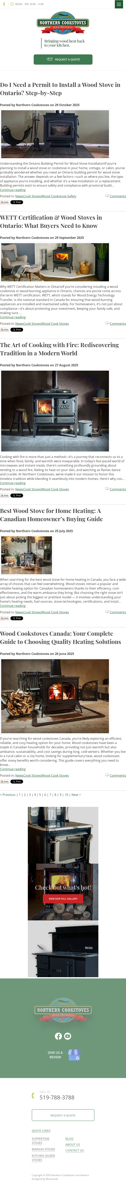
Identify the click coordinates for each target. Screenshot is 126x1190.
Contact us (74, 1153)
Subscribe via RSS (4, 202)
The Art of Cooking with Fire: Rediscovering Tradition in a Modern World (59, 349)
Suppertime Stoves (40, 1143)
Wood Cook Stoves (55, 323)
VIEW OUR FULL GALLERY (63, 898)
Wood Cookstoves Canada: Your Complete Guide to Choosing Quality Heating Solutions (60, 637)
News (19, 196)
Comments (118, 196)
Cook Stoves (32, 196)
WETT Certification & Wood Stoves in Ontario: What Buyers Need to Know (51, 221)
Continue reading (13, 190)
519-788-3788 (4, 4)
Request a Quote (63, 59)
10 (67, 795)
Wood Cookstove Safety (58, 196)
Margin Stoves (43, 1152)
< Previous (8, 795)
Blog (69, 1141)
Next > (76, 795)
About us (72, 1147)
